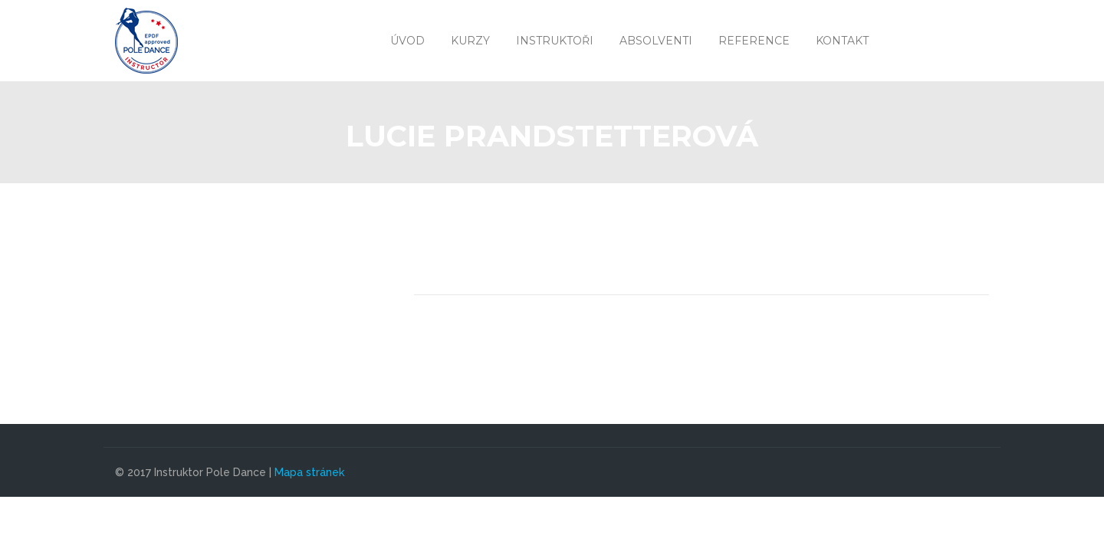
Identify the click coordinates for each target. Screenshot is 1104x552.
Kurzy (470, 41)
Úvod (407, 41)
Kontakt (842, 41)
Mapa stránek (309, 472)
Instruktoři (554, 41)
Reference (754, 41)
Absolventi (655, 41)
